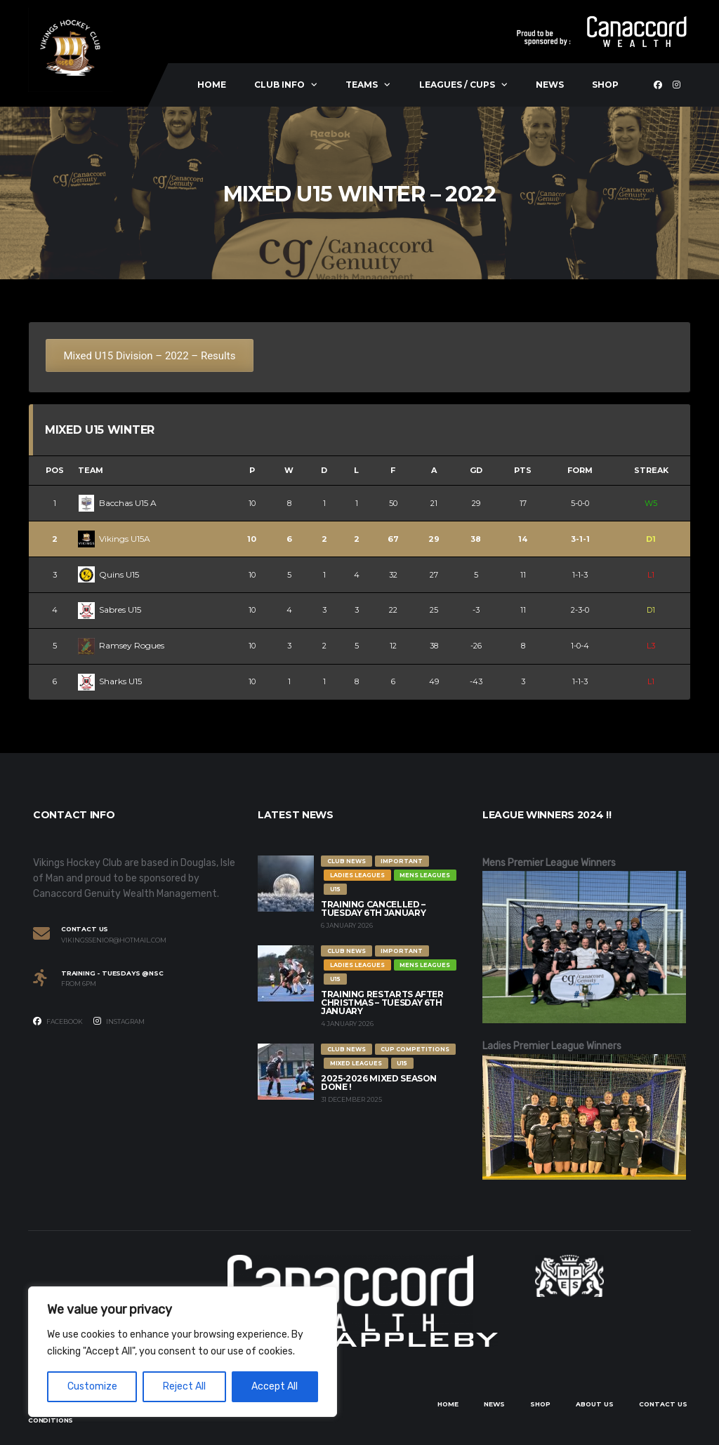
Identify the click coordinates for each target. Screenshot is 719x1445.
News (550, 84)
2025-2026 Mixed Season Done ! (379, 1082)
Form (580, 470)
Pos (55, 470)
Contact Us (663, 1404)
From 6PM (78, 983)
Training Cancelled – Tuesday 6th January (373, 908)
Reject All (184, 1386)
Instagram (119, 1021)
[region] (182, 1351)
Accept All (274, 1386)
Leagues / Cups (457, 84)
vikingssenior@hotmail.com (113, 940)
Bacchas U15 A (117, 503)
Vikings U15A (114, 538)
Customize (92, 1386)
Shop (605, 84)
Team (90, 470)
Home (211, 84)
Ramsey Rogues (121, 645)
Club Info (279, 84)
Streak (651, 470)
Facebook (58, 1021)
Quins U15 (108, 574)
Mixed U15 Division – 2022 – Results (150, 355)
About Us (595, 1404)
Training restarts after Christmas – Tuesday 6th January (382, 1002)
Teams (361, 84)
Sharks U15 (110, 681)
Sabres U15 (109, 609)
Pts (523, 470)
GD (476, 470)
